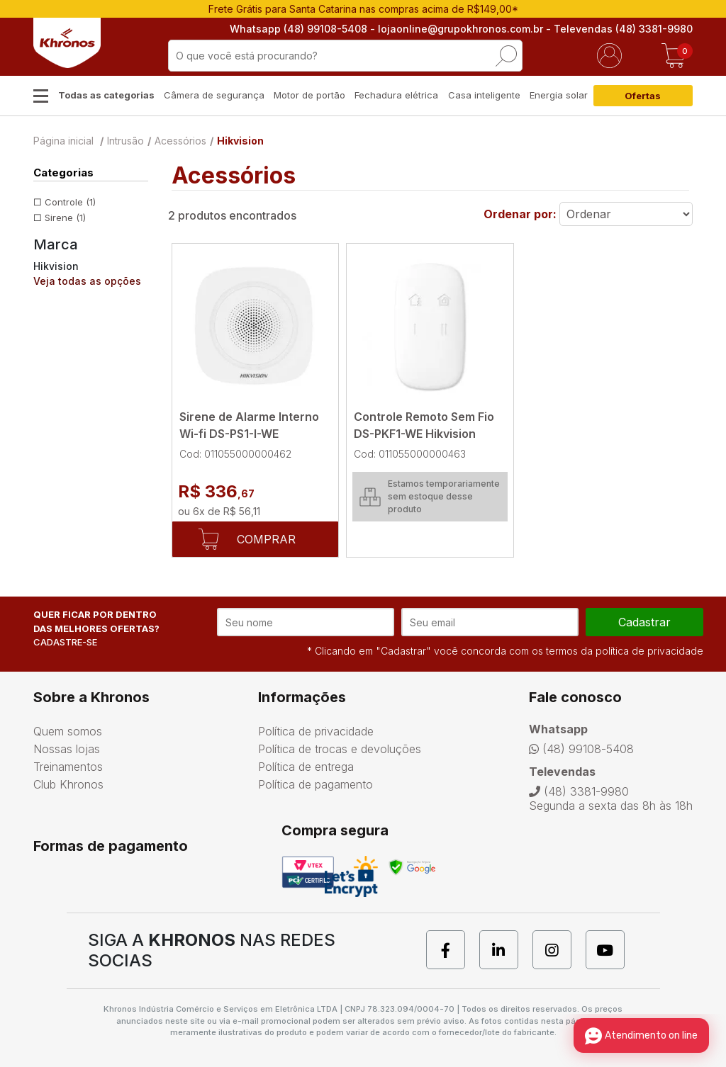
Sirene (65, 217)
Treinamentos (68, 767)
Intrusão (125, 141)
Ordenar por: (520, 214)
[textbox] (345, 56)
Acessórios (180, 141)
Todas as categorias (106, 95)
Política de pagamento (315, 784)
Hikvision (240, 141)
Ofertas (643, 95)
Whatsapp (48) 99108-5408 (298, 29)
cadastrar (644, 622)
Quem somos (67, 731)
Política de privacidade (316, 731)
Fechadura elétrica (396, 95)
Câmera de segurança (214, 95)
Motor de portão (309, 95)
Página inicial (63, 141)
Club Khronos (68, 784)
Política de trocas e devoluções (339, 749)
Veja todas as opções (87, 281)
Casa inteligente (484, 95)
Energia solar (559, 95)
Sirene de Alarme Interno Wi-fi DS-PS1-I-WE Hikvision (249, 434)
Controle (70, 202)
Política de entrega (306, 767)
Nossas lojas (66, 749)
